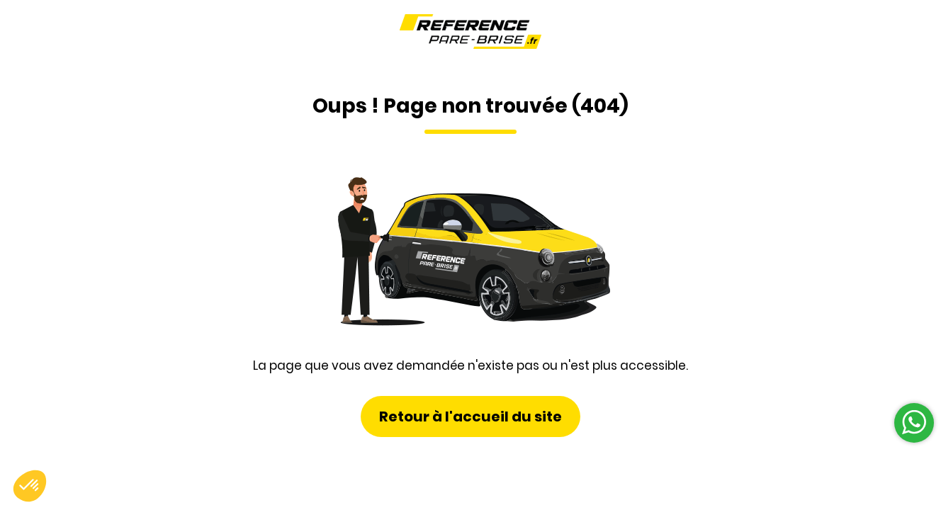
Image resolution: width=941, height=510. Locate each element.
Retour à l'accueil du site (470, 416)
